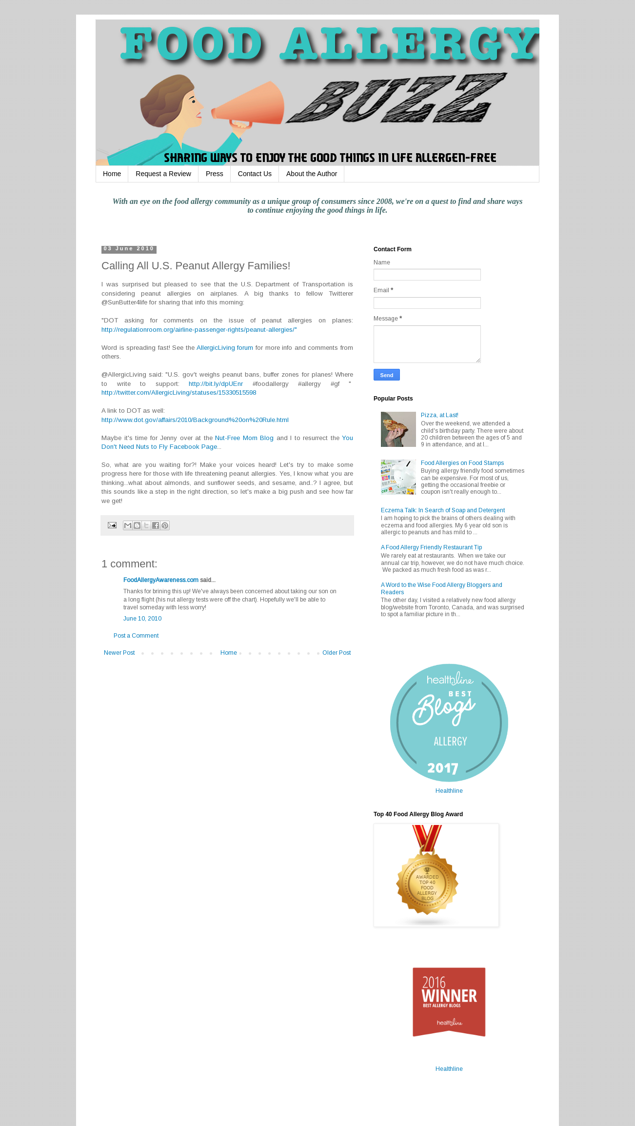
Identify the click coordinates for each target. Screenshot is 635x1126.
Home (112, 174)
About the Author (311, 174)
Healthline (449, 790)
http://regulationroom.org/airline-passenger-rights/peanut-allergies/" (199, 329)
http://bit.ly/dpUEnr (221, 383)
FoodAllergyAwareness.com (160, 580)
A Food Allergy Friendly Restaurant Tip (431, 547)
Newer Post (119, 652)
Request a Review (163, 174)
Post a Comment (136, 635)
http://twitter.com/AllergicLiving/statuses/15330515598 (178, 392)
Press (214, 174)
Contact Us (255, 174)
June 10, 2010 (142, 618)
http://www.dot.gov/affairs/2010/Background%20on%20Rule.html (195, 419)
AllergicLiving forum (225, 347)
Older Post (336, 652)
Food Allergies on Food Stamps (462, 463)
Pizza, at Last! (439, 415)
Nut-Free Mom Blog (244, 438)
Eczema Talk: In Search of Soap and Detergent (443, 510)
